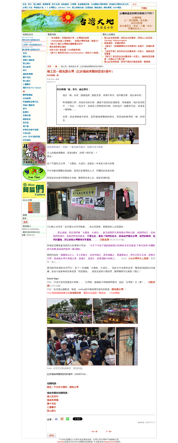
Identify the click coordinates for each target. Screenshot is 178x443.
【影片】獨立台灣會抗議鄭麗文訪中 (66, 44)
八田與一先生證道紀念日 (32, 45)
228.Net (61, 7)
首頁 (24, 4)
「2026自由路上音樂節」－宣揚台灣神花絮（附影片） (74, 41)
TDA (68, 7)
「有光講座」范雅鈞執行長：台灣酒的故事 (69, 38)
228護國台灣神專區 (99, 4)
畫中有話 (27, 77)
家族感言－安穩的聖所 (114, 43)
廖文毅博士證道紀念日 (31, 50)
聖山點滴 (27, 67)
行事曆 (73, 4)
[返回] (51, 435)
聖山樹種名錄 (78, 7)
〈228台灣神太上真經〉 (138, 258)
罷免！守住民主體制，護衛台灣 (62, 387)
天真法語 (27, 133)
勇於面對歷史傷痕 (57, 47)
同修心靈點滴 (28, 105)
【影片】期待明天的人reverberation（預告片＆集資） (74, 53)
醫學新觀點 (28, 95)
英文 (30, 4)
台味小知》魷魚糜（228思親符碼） (65, 50)
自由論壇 (27, 98)
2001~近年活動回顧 (31, 136)
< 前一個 (94, 431)
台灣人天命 (27, 7)
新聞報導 (46, 4)
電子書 (26, 126)
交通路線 (89, 7)
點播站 (26, 112)
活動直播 (104, 239)
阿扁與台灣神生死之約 (119, 4)
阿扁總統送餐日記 (30, 102)
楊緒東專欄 (28, 74)
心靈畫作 (27, 84)
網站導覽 (107, 7)
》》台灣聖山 (51, 7)
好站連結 (27, 140)
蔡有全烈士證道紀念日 (31, 40)
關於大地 (27, 56)
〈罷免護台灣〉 (117, 289)
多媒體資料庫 (83, 4)
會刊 (25, 108)
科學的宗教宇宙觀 (30, 130)
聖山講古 (27, 81)
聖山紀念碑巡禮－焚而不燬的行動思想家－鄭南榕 (127, 62)
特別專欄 (51, 75)
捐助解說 (65, 4)
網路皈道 (27, 119)
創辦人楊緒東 (28, 60)
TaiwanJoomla (110, 442)
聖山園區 (37, 4)
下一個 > (109, 431)
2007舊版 (117, 7)
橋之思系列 (52, 396)
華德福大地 (38, 7)
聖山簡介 (27, 63)
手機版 (144, 8)
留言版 (26, 122)
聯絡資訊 (98, 7)
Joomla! (61, 442)
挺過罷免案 (75, 293)
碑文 (25, 70)
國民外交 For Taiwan (32, 88)
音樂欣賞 (27, 115)
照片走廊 (56, 4)
